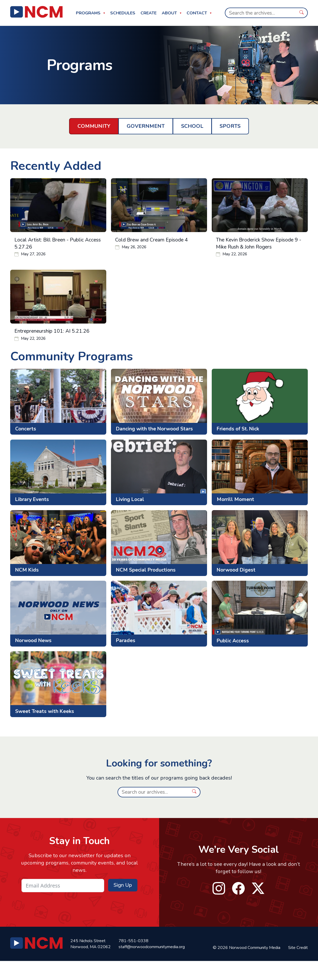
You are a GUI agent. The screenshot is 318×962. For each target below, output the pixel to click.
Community (93, 126)
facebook (238, 889)
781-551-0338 (133, 941)
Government (146, 126)
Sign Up (123, 885)
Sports (230, 126)
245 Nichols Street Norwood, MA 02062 (90, 945)
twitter (258, 889)
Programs (88, 13)
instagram (219, 889)
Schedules (122, 13)
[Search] (260, 13)
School (192, 126)
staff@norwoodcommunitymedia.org (152, 948)
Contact (197, 13)
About (169, 13)
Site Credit (298, 948)
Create (149, 13)
